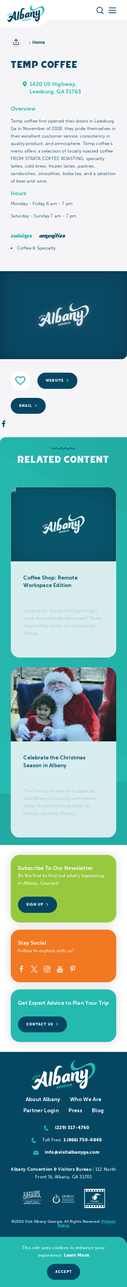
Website (57, 380)
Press (75, 1110)
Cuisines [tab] (21, 235)
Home (37, 42)
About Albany (43, 1099)
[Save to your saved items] (20, 381)
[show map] (25, 83)
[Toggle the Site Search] (100, 10)
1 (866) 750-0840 (82, 1140)
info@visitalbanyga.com (72, 1152)
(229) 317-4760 (72, 1127)
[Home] (26, 13)
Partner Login (41, 1110)
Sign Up (37, 904)
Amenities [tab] (52, 235)
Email (28, 406)
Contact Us (42, 1024)
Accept (63, 1272)
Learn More (76, 1255)
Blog (98, 1110)
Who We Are (86, 1099)
